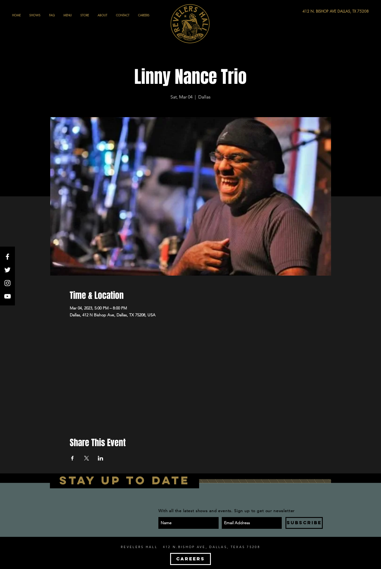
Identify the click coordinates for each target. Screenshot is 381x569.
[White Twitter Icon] (7, 270)
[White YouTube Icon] (7, 296)
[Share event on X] (86, 458)
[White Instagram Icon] (7, 283)
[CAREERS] (190, 559)
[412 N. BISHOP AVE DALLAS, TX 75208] (314, 11)
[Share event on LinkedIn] (100, 458)
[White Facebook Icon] (7, 257)
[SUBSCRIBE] (304, 523)
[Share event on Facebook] (72, 458)
